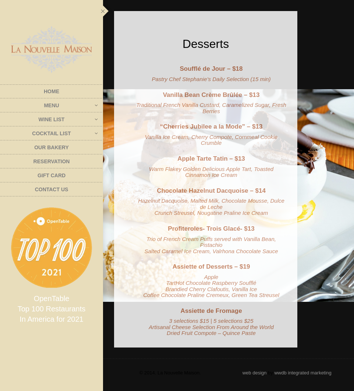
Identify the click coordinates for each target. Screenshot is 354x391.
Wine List (68, 119)
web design (255, 373)
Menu (71, 105)
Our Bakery (51, 147)
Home (51, 91)
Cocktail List (65, 133)
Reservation (51, 161)
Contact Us (51, 189)
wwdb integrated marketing (302, 373)
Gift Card (52, 175)
